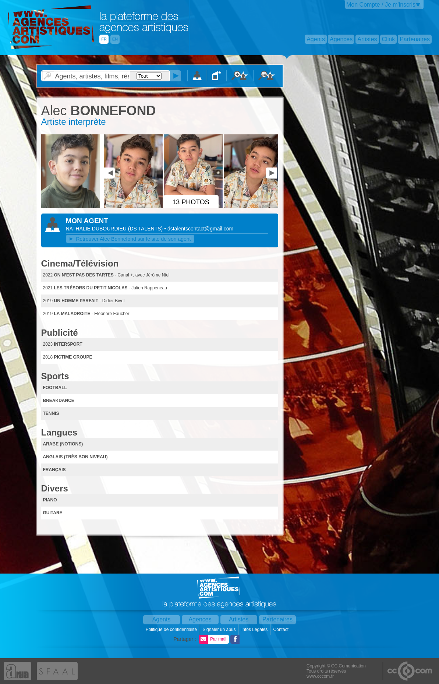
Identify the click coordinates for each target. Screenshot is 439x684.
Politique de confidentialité (172, 629)
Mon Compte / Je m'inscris (380, 4)
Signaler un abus (219, 629)
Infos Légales (255, 629)
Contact (281, 629)
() (146, 229)
